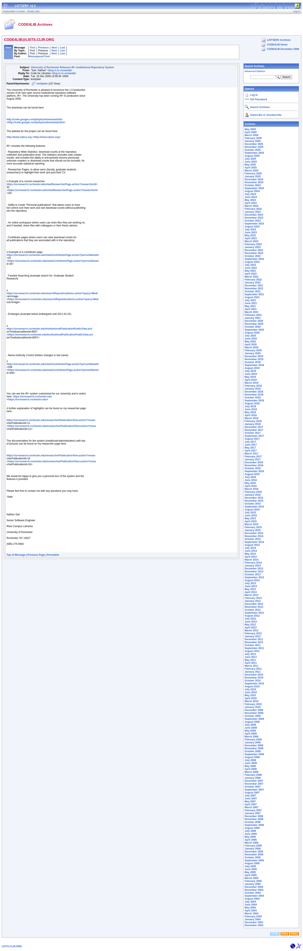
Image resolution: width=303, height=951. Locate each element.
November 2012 (254, 606)
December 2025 (254, 144)
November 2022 (254, 253)
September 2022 (254, 259)
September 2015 (254, 506)
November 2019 (254, 359)
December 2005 (254, 851)
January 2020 (253, 353)
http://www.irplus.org (19, 137)
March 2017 (251, 453)
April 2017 (251, 450)
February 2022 (253, 279)
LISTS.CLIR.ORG (12, 946)
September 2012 (254, 612)
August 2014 (252, 545)
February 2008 (253, 774)
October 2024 (253, 185)
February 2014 (253, 562)
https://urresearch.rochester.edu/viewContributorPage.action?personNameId (52, 255)
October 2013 (253, 574)
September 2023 (254, 223)
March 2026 (251, 135)
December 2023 (254, 214)
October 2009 (253, 716)
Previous (43, 47)
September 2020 (254, 329)
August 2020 (252, 332)
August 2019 (252, 368)
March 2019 (251, 382)
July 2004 (250, 901)
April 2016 (251, 486)
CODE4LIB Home (277, 44)
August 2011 (252, 651)
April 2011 (251, 662)
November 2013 (254, 571)
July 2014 (250, 547)
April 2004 (251, 910)
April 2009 (251, 733)
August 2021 (252, 297)
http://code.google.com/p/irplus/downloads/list (34, 119)
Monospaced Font (39, 56)
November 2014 (254, 536)
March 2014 (251, 559)
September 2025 (254, 152)
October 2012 (253, 609)
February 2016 (253, 491)
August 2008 (252, 757)
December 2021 (254, 285)
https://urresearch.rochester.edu (32, 396)
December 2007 (254, 780)
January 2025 (253, 176)
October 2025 (253, 149)
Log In (254, 94)
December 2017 (254, 427)
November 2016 (254, 465)
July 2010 (250, 689)
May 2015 (250, 518)
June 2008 (251, 763)
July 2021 (250, 300)
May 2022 (250, 270)
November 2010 (254, 677)
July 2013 (250, 583)
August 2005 (252, 863)
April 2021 (251, 309)
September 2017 (254, 435)
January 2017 (253, 459)
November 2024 (254, 182)
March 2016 (251, 489)
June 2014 (251, 550)
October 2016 (253, 468)
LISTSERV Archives (279, 40)
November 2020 (254, 323)
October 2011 (253, 645)
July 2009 (250, 724)
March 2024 (251, 205)
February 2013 (253, 598)
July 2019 (250, 371)
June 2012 (251, 621)
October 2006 (253, 822)
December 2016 (254, 462)
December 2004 (254, 887)
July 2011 (250, 654)
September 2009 (254, 718)
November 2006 (254, 819)
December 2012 (254, 603)
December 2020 (254, 320)
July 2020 (250, 335)
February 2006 (253, 845)
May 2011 (250, 659)
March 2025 (251, 170)
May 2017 (250, 447)
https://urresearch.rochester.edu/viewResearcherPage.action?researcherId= (52, 184)
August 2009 (252, 721)
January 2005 (253, 884)
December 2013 (254, 568)
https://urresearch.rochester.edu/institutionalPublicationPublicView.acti (49, 328)
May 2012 (250, 624)
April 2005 (251, 875)
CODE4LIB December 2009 (283, 49)
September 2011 (254, 648)
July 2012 (250, 618)
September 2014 (254, 542)
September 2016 (254, 471)
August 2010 (252, 686)
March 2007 (251, 807)
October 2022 (253, 256)
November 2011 (254, 642)
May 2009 (250, 730)
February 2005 (253, 881)
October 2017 (253, 432)
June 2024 (251, 197)
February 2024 (253, 208)
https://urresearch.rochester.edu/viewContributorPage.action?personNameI (53, 260)
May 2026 (250, 129)
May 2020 (250, 341)
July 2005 (250, 866)
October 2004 (253, 892)
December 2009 (254, 710)
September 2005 (254, 860)
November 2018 (254, 394)
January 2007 (253, 813)
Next (54, 47)
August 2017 (252, 438)
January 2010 (253, 707)
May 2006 (250, 836)
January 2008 (253, 777)
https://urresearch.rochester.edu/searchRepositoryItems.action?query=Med (53, 299)
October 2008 (253, 751)
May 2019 (250, 376)
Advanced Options (255, 71)
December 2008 (254, 745)
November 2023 (254, 217)
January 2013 (253, 601)
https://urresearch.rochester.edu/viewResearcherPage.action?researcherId (53, 190)
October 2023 (253, 220)
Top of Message (16, 554)
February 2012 (253, 633)
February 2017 (253, 456)
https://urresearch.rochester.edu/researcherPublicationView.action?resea (52, 426)
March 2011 (251, 665)
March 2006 (251, 842)
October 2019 (253, 362)
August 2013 (252, 580)
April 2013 (251, 592)
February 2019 (253, 385)
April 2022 (251, 273)
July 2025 (250, 158)
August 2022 (252, 261)
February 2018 (253, 421)
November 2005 (254, 854)
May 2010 (250, 695)
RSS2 (294, 933)
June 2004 (251, 904)
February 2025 (253, 173)
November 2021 (254, 288)
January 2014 (253, 565)
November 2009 (254, 713)
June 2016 (251, 480)
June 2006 (251, 833)
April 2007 (251, 804)
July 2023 (250, 229)
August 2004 (252, 898)
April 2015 (251, 521)
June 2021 (251, 303)
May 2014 (250, 553)
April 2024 (251, 203)
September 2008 (254, 754)
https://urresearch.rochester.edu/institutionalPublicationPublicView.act (50, 334)
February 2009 (253, 739)
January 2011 (253, 671)
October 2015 (253, 503)
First (32, 47)
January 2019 (253, 388)
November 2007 (254, 783)
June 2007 (251, 798)
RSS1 (285, 933)
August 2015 (252, 509)
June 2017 (251, 444)
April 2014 (251, 556)
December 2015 (254, 497)
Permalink (53, 554)
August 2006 (252, 828)
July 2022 (250, 264)
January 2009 (253, 742)
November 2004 (254, 889)
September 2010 (254, 683)
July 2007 (250, 795)
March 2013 (251, 595)
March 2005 (251, 878)
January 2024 (253, 211)
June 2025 (251, 161)
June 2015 (251, 515)
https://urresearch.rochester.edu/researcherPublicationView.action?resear (51, 420)
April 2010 (251, 698)
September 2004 (254, 895)
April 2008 (251, 769)
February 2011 (253, 668)
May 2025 (250, 164)
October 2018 (253, 397)
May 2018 (250, 412)
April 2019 (251, 379)
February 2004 (253, 916)
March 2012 (251, 630)
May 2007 (250, 801)
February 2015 (253, 527)
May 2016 (250, 483)
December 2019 (254, 356)
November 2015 (254, 500)
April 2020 (251, 344)
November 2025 (254, 147)
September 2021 (254, 294)
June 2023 (251, 232)
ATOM (274, 933)
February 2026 (253, 138)
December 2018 (254, 391)
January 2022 (253, 282)
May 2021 (250, 306)
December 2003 (254, 922)
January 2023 (253, 247)
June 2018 (251, 409)
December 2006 (254, 816)
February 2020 (253, 350)
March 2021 (251, 312)
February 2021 (253, 315)
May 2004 (250, 907)
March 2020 (251, 347)
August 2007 (252, 792)
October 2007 (253, 786)
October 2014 (253, 539)
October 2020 (253, 326)
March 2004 (251, 913)
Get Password (258, 99)
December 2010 (254, 674)
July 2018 (250, 406)
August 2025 (252, 155)
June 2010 (251, 692)
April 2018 (251, 415)
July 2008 (250, 760)
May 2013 (250, 589)
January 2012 (253, 636)
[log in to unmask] (59, 70)
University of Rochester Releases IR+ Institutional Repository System (72, 67)
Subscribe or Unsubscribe (266, 115)
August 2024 (252, 191)
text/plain (42, 83)
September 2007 (254, 789)
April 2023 (251, 238)
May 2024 (250, 200)
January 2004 (253, 919)
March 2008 (251, 772)
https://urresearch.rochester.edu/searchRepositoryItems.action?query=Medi (52, 293)
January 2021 (253, 318)
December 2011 (254, 639)
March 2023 (251, 241)
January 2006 (253, 848)
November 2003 (254, 925)
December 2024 (254, 179)
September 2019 (254, 365)
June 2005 (251, 869)
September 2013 (254, 577)
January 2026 (253, 141)
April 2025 (251, 167)
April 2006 (251, 839)
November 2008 (254, 748)
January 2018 (253, 424)
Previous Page (36, 554)
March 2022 (251, 276)
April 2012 (251, 627)
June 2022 (251, 267)
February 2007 (253, 810)
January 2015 (253, 530)
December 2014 (254, 533)
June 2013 (251, 586)
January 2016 (253, 494)
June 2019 (251, 374)
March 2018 (251, 418)
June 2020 (251, 338)
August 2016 (252, 474)
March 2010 (251, 701)
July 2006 (250, 830)
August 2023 (252, 226)
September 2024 (254, 188)
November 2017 (254, 430)
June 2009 (251, 727)
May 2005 (250, 872)
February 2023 (253, 244)
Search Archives (254, 66)
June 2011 (251, 657)
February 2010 (253, 704)
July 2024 (250, 194)
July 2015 (250, 512)
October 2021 (253, 291)
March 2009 (251, 736)
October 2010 (253, 680)
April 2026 (251, 132)
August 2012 (252, 615)
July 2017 (250, 441)
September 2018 (254, 400)
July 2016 (250, 477)
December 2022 (254, 250)
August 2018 (252, 403)
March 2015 (251, 524)
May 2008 (250, 766)
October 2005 (253, 857)
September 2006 (254, 825)
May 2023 (250, 235)
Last (62, 47)
